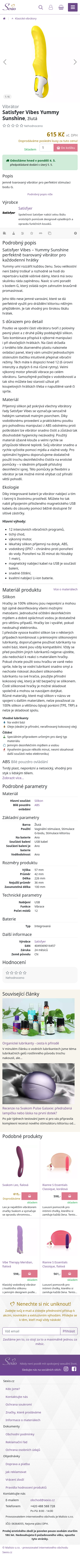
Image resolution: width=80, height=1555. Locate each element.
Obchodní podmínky (20, 1434)
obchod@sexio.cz (42, 1500)
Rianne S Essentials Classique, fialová (55, 1264)
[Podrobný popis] (4, 233)
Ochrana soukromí (19, 1404)
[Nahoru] (75, 233)
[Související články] (40, 233)
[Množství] (46, 147)
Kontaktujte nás (17, 1397)
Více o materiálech (66, 589)
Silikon (38, 801)
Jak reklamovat (16, 1472)
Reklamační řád (16, 1442)
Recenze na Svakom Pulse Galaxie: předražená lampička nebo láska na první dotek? (37, 1110)
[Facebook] (74, 1369)
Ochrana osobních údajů (23, 1450)
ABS (37, 805)
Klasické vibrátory (23, 18)
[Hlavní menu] (73, 7)
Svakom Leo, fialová (15, 1185)
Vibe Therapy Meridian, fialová (17, 1264)
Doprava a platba (18, 1464)
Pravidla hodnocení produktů (26, 1487)
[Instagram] (65, 1369)
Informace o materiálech (23, 1420)
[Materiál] (13, 233)
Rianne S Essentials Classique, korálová (55, 1187)
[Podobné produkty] (49, 233)
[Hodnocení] (31, 233)
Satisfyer (25, 208)
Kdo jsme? (13, 1389)
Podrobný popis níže (40, 194)
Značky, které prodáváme (23, 1412)
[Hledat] (41, 9)
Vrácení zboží (15, 1479)
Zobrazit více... (13, 778)
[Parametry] (22, 233)
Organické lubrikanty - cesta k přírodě (30, 1043)
